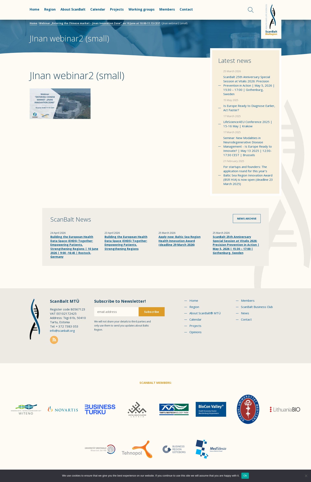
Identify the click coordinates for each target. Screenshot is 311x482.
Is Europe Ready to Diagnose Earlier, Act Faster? (249, 108)
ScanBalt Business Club (257, 307)
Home (34, 9)
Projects (117, 9)
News (245, 313)
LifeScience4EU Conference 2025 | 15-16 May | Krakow (247, 124)
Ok (245, 475)
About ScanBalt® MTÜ (205, 313)
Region (50, 9)
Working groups (141, 9)
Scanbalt (271, 19)
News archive (246, 218)
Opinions (195, 332)
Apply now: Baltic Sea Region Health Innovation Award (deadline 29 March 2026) (180, 241)
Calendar (97, 9)
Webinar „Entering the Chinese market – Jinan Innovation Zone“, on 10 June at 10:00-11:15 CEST (99, 23)
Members (167, 9)
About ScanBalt (72, 9)
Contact (186, 9)
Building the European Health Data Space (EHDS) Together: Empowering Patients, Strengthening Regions (126, 243)
